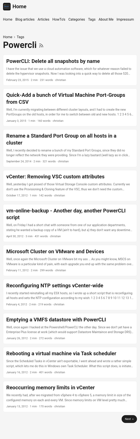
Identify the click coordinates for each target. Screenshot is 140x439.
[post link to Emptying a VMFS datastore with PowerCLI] (70, 328)
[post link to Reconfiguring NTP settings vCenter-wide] (70, 294)
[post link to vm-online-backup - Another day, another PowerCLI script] (70, 223)
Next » (129, 419)
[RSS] (41, 45)
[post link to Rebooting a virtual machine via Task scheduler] (70, 362)
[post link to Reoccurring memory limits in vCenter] (70, 396)
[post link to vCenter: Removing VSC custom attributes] (70, 185)
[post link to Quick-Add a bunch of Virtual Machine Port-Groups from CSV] (70, 107)
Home (14, 6)
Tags (20, 37)
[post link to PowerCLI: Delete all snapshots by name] (70, 70)
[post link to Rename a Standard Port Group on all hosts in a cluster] (70, 148)
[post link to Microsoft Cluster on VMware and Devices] (70, 260)
